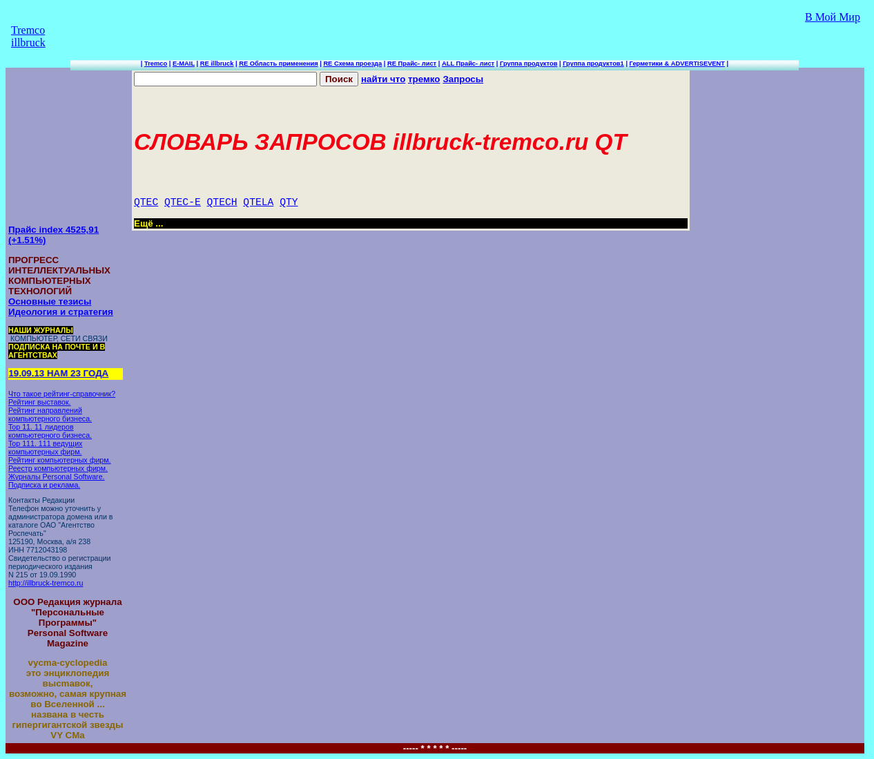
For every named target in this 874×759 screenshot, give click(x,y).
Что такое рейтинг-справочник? (61, 394)
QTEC (146, 202)
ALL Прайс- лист (468, 63)
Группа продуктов (528, 63)
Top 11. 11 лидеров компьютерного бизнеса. (50, 431)
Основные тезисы (49, 301)
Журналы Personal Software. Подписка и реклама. (56, 480)
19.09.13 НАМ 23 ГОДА (60, 373)
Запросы (463, 79)
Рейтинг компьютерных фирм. (59, 460)
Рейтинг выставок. (39, 402)
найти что (383, 79)
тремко (424, 79)
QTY (289, 202)
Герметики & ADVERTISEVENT (677, 63)
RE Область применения (278, 63)
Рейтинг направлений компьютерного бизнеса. (50, 414)
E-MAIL (184, 63)
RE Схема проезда (352, 63)
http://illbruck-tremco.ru (45, 583)
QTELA (258, 202)
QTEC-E (182, 202)
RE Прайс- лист (411, 63)
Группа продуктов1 (593, 63)
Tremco (155, 63)
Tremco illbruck (28, 36)
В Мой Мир (832, 17)
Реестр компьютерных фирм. (58, 468)
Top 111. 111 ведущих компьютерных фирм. (45, 447)
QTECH (222, 202)
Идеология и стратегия (60, 312)
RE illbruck (217, 63)
